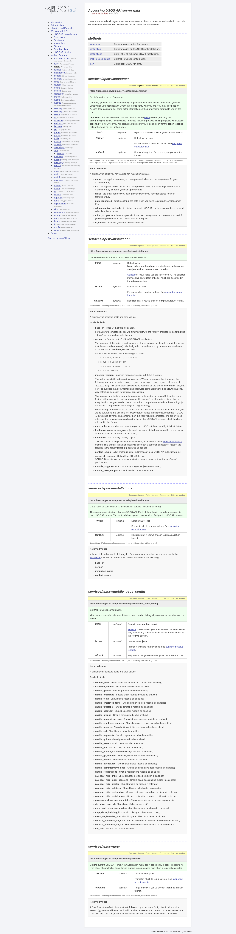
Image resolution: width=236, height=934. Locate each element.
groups (57, 135)
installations (96, 54)
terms (56, 218)
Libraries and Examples (62, 28)
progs (56, 200)
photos (57, 188)
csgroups (58, 93)
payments (58, 180)
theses (57, 221)
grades (57, 132)
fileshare (58, 126)
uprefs (57, 227)
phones (57, 185)
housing (58, 141)
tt (54, 224)
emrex (57, 96)
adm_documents (62, 58)
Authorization (57, 25)
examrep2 (59, 111)
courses (58, 84)
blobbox (58, 75)
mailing (57, 159)
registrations (60, 203)
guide (56, 138)
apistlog (57, 69)
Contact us (56, 233)
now (92, 64)
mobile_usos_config (100, 59)
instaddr (58, 144)
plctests (57, 194)
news (56, 171)
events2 (58, 102)
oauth (56, 174)
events (57, 99)
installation (95, 49)
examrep (58, 108)
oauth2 (57, 177)
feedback (58, 123)
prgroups (58, 197)
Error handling (61, 49)
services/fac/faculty (172, 440)
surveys (57, 215)
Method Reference (60, 55)
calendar (58, 78)
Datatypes (59, 40)
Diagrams (58, 46)
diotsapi (60, 153)
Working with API (59, 31)
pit (55, 191)
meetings (58, 162)
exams (57, 114)
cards (56, 81)
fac (55, 117)
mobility (57, 165)
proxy (147, 117)
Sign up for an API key (59, 238)
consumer (95, 44)
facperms (58, 120)
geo (55, 129)
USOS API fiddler (62, 52)
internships (59, 147)
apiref (56, 63)
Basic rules (59, 37)
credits (57, 87)
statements (59, 212)
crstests (57, 90)
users (56, 230)
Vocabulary (59, 43)
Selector (131, 274)
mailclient (58, 156)
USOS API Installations (65, 34)
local (56, 150)
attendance (59, 72)
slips (56, 209)
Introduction (56, 22)
